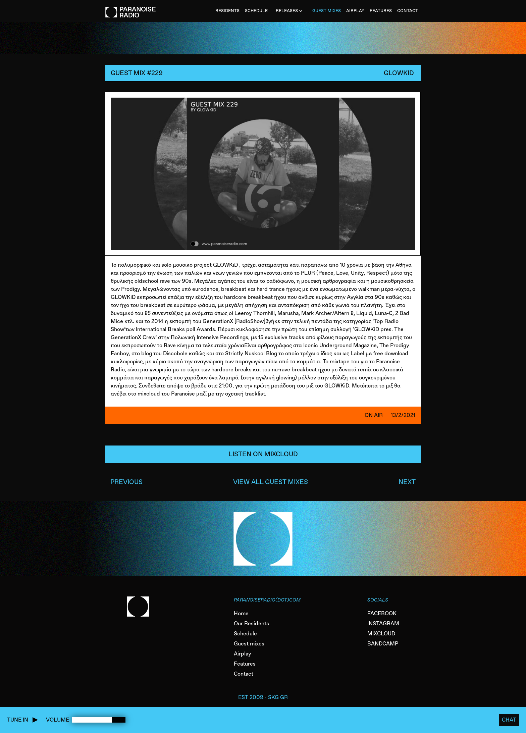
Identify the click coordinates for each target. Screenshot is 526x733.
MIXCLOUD (381, 633)
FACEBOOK (382, 613)
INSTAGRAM (383, 623)
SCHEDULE (256, 10)
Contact (243, 674)
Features (245, 664)
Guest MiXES (326, 10)
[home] (130, 8)
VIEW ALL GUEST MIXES (270, 482)
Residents (227, 10)
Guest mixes (249, 643)
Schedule (245, 633)
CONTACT (407, 10)
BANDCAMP (382, 643)
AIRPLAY (355, 10)
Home (241, 613)
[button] (290, 11)
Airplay (242, 653)
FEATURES (381, 10)
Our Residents (251, 623)
